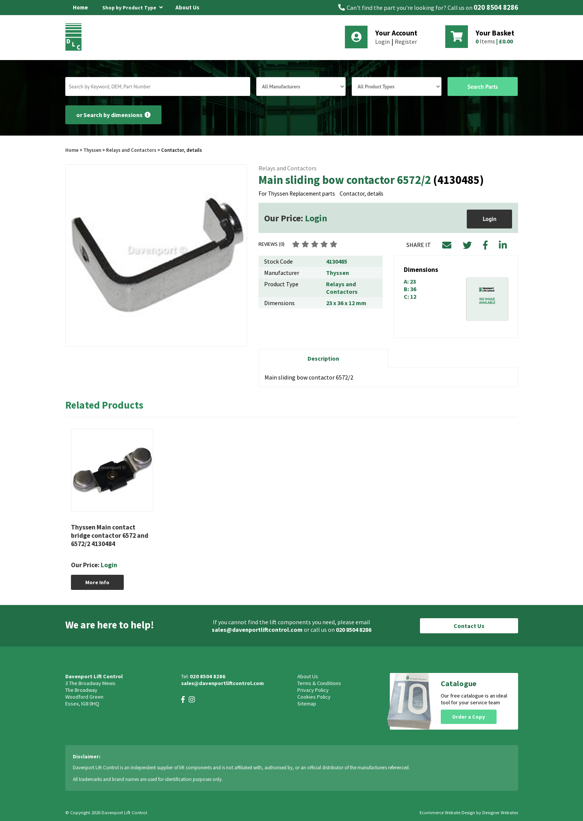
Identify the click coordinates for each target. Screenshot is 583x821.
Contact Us (469, 626)
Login (382, 41)
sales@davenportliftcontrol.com (257, 629)
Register (406, 41)
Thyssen (92, 150)
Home (80, 7)
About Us (187, 7)
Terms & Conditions (319, 683)
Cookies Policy (314, 696)
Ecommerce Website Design (447, 812)
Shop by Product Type (132, 6)
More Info (97, 582)
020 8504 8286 (496, 7)
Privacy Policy (313, 690)
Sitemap (306, 703)
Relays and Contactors (131, 150)
